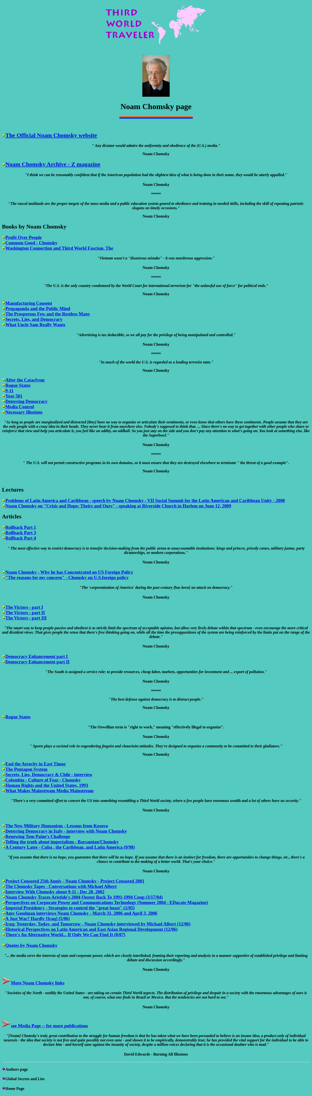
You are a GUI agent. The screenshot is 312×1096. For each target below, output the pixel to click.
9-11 (9, 390)
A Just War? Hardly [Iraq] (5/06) (37, 918)
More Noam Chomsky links (37, 982)
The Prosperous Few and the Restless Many (47, 313)
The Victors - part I (24, 607)
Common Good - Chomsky (31, 242)
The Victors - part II (25, 612)
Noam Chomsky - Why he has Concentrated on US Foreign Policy (69, 572)
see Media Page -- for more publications (49, 1025)
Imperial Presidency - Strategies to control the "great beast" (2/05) (70, 907)
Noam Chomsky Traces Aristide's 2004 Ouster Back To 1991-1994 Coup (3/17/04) (84, 897)
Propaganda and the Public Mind (37, 308)
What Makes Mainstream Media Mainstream (49, 790)
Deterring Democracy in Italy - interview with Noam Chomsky (66, 831)
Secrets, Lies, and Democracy (33, 319)
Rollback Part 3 (20, 532)
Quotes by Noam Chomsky (31, 945)
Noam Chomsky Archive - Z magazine (52, 164)
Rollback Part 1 (20, 527)
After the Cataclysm (25, 379)
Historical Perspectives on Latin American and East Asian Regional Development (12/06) (91, 929)
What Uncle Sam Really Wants (35, 324)
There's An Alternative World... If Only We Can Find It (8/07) (65, 934)
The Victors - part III (26, 617)
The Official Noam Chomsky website (51, 135)
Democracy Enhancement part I (36, 656)
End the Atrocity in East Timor (35, 763)
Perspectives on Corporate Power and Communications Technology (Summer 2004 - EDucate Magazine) (106, 902)
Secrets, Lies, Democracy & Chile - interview (48, 774)
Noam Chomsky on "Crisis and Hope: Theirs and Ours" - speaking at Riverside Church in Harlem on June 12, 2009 (118, 505)
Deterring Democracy (26, 401)
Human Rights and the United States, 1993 (46, 785)
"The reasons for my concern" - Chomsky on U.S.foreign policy (67, 577)
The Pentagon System (26, 769)
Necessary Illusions (23, 412)
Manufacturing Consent (28, 303)
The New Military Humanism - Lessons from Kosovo (56, 825)
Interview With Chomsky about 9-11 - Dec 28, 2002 (54, 891)
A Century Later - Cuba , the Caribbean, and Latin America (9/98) (70, 847)
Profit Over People (23, 237)
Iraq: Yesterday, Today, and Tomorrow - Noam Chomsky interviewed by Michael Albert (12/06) (98, 923)
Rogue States (17, 385)
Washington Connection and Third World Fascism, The (59, 248)
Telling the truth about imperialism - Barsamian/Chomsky (62, 841)
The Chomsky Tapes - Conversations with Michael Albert (61, 886)
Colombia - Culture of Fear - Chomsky (43, 779)
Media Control (19, 406)
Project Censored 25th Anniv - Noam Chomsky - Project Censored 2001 (74, 881)
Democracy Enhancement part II (37, 661)
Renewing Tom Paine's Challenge (37, 836)
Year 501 (13, 396)
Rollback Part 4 (20, 538)
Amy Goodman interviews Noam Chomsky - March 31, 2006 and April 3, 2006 (81, 913)
